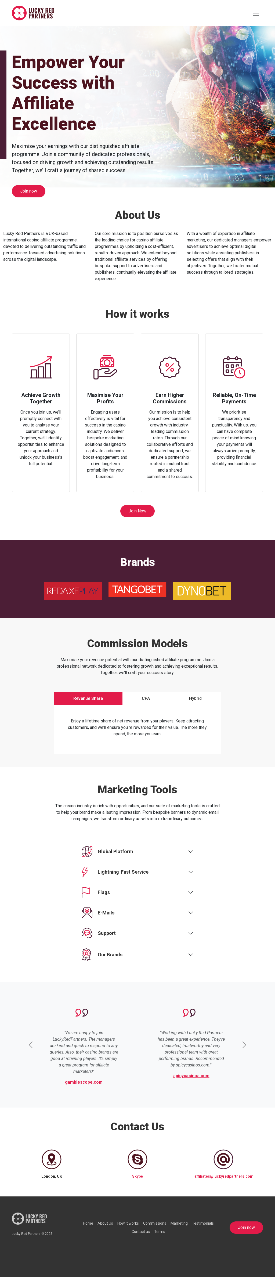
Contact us (141, 1231)
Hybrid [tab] (195, 698)
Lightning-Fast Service (115, 872)
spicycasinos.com (191, 1075)
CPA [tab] (146, 698)
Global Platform (107, 851)
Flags (96, 892)
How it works (128, 1223)
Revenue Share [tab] (88, 698)
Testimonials (203, 1223)
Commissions (154, 1223)
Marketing (179, 1223)
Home (88, 1223)
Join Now (137, 510)
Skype (137, 1176)
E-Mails (98, 912)
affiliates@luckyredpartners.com (224, 1176)
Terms (159, 1231)
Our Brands (102, 954)
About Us (105, 1223)
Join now (28, 191)
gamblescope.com (84, 1082)
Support (99, 933)
